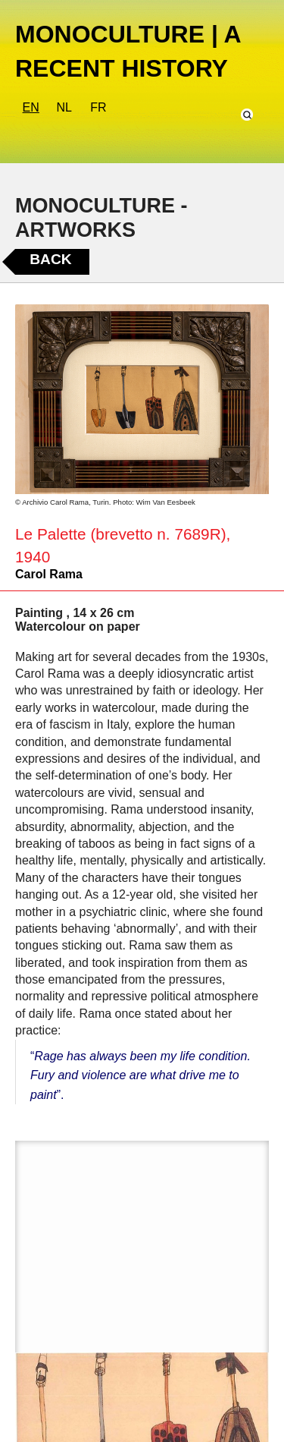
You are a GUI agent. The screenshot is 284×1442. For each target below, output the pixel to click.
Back (50, 259)
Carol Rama (49, 574)
